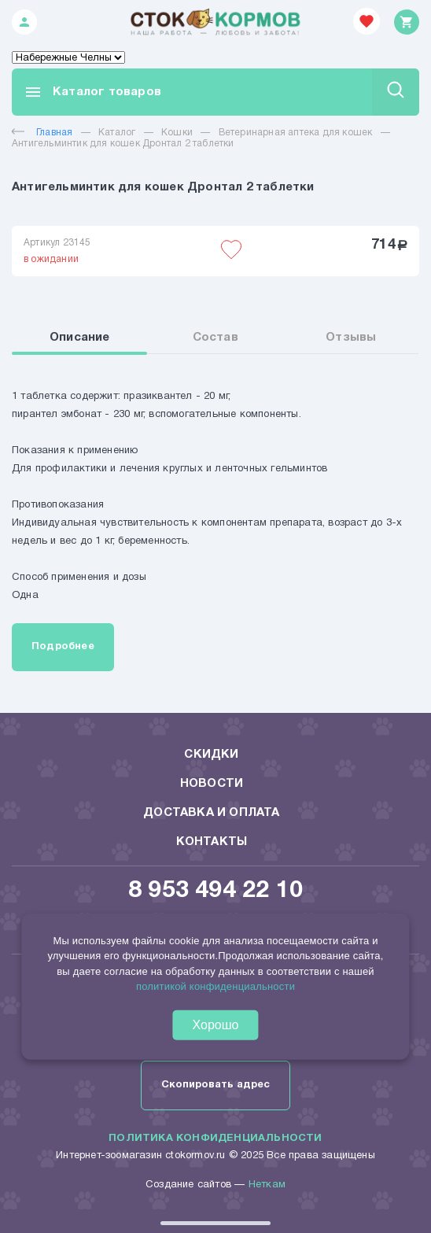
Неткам (267, 1185)
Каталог (116, 132)
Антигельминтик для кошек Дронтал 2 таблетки (123, 143)
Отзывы (351, 337)
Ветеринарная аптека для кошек (296, 132)
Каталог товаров (92, 92)
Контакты (212, 841)
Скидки (211, 754)
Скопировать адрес (215, 1085)
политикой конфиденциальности (215, 986)
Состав (215, 337)
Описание (80, 337)
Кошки (177, 132)
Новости (211, 783)
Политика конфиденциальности (215, 1138)
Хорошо (216, 1024)
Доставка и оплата (211, 812)
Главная (42, 132)
